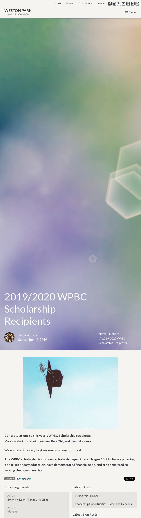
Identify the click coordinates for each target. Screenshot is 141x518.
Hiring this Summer (86, 495)
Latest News (81, 487)
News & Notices (109, 333)
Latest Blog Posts (84, 514)
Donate (70, 3)
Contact (101, 3)
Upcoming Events (17, 487)
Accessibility (85, 3)
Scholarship (24, 478)
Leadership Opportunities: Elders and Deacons (103, 504)
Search (58, 3)
